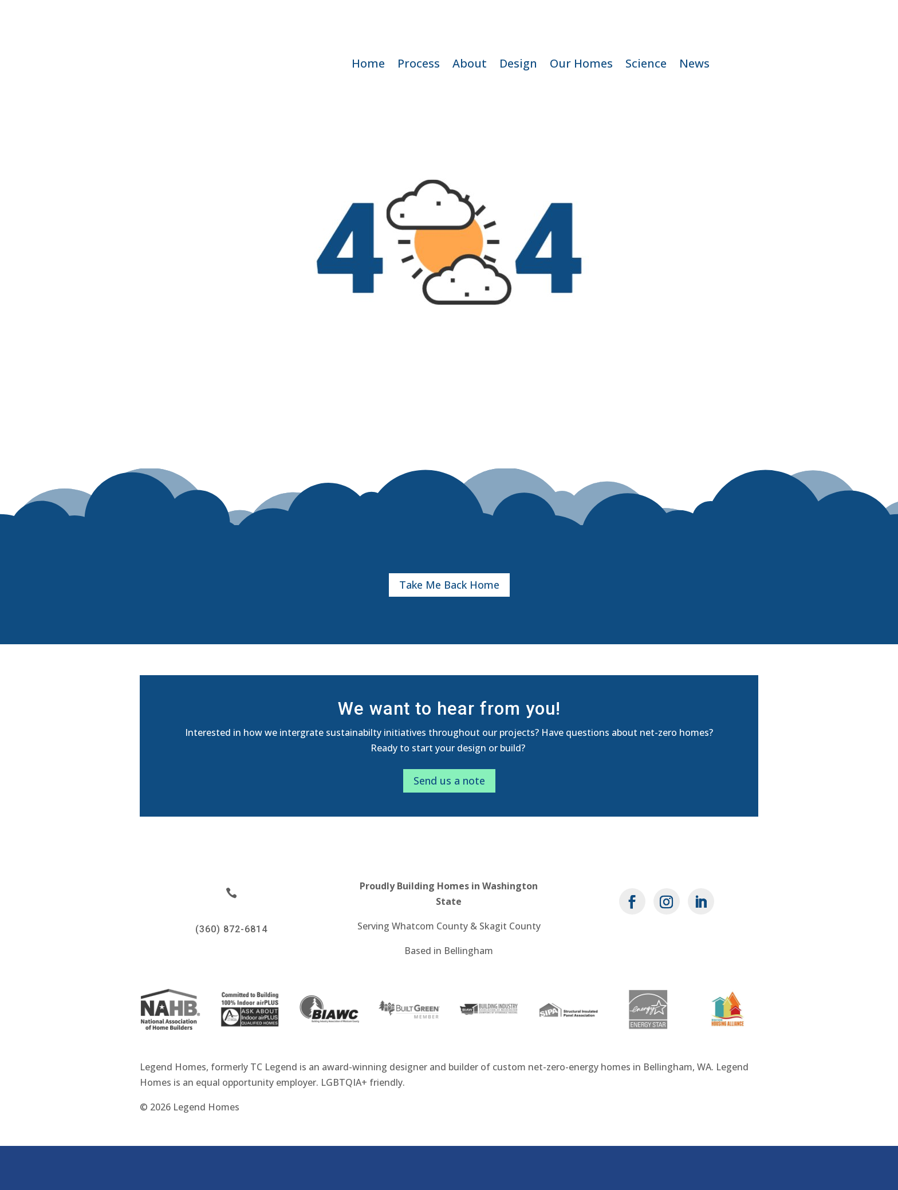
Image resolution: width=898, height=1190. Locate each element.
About (469, 65)
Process (418, 65)
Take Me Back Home (449, 628)
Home (368, 65)
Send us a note (449, 824)
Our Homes (581, 65)
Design (518, 65)
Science (646, 65)
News (694, 65)
